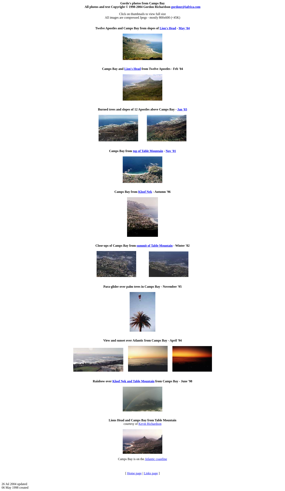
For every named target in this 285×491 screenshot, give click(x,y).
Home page (134, 473)
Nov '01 (171, 151)
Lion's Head (168, 28)
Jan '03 (182, 109)
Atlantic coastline (156, 459)
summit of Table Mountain (155, 245)
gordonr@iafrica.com (185, 7)
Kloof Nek (145, 191)
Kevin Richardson (150, 423)
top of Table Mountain (148, 151)
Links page (151, 473)
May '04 (184, 28)
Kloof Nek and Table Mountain (133, 381)
